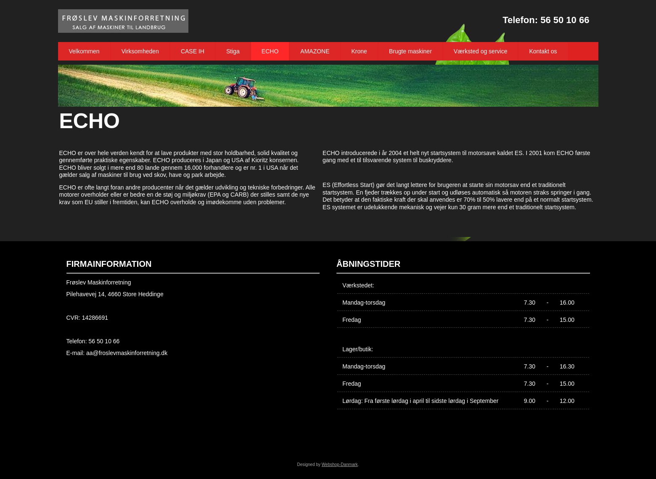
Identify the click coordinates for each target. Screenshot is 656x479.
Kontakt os (543, 51)
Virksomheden (140, 51)
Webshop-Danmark (340, 464)
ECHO (270, 51)
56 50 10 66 (564, 20)
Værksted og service (481, 51)
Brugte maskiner (410, 51)
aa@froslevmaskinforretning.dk (126, 353)
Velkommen (84, 51)
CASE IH (192, 51)
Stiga (233, 51)
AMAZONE (314, 51)
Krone (359, 51)
